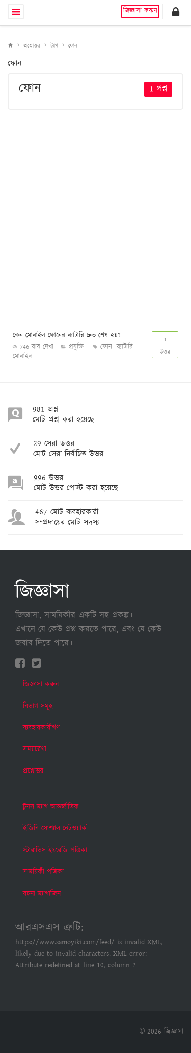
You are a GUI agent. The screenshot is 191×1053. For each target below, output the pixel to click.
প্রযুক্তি (76, 347)
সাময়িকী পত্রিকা (43, 872)
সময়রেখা (34, 749)
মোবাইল (23, 356)
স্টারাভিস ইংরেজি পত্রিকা (55, 850)
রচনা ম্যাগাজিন (42, 893)
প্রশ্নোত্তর (31, 46)
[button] (175, 11)
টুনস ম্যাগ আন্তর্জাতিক (51, 807)
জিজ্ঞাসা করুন (140, 11)
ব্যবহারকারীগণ (41, 727)
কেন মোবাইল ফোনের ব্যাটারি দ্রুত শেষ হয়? (67, 335)
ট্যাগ (54, 46)
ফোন (72, 46)
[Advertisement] (95, 218)
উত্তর (165, 344)
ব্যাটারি (125, 347)
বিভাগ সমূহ (37, 706)
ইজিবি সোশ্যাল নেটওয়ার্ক (55, 828)
